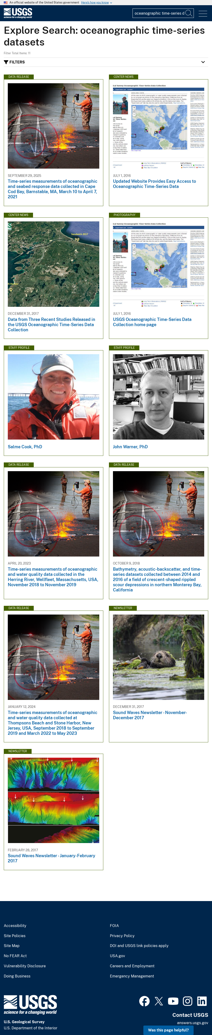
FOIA (114, 926)
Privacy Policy (122, 936)
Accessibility (15, 926)
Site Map (12, 946)
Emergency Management (132, 976)
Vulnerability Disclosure (25, 966)
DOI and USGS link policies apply (139, 946)
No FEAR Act (15, 956)
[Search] (189, 13)
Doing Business (17, 976)
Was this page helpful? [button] (168, 1030)
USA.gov (117, 956)
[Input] (163, 13)
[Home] (18, 17)
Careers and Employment (132, 966)
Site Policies (14, 936)
